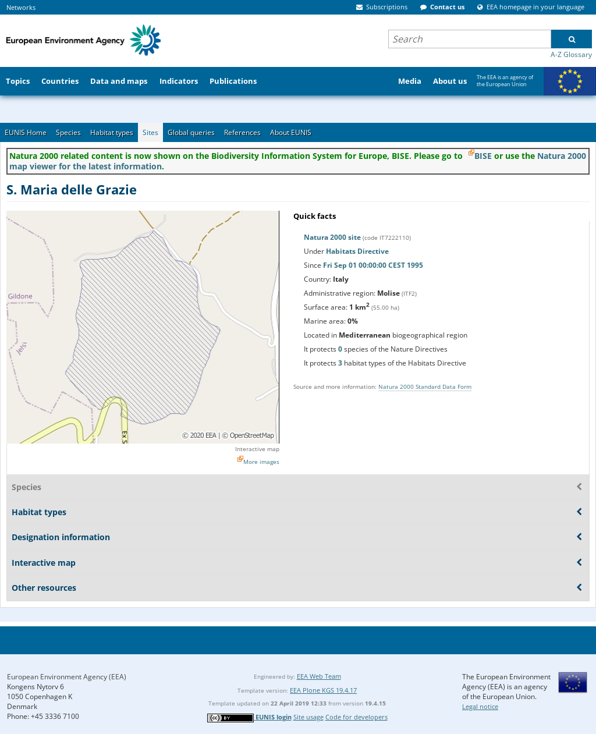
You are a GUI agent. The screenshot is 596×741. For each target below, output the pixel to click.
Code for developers (356, 716)
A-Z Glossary (571, 54)
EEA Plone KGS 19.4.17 (323, 690)
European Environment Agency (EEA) (66, 677)
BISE (483, 155)
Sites (150, 132)
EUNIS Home (26, 132)
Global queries (191, 132)
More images (261, 462)
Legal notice (480, 706)
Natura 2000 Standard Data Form (424, 386)
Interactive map (257, 449)
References (242, 132)
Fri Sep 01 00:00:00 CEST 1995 (373, 265)
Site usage (308, 716)
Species (68, 132)
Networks (21, 7)
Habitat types (111, 132)
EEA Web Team (319, 676)
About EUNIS (290, 132)
